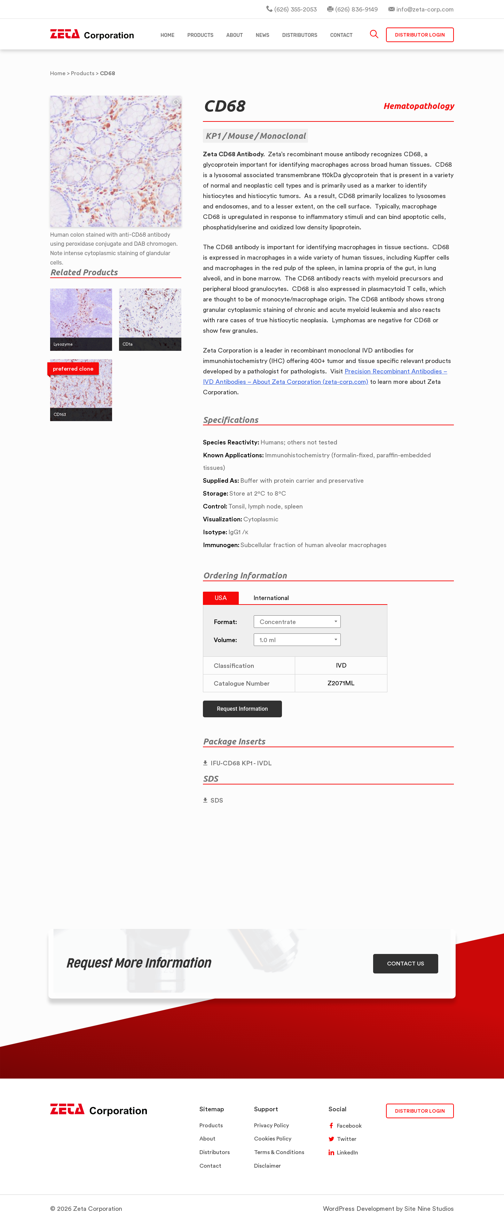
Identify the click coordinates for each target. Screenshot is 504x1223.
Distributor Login (420, 35)
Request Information (242, 708)
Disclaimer (267, 1165)
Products (211, 1125)
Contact (210, 1165)
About (207, 1138)
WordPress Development (358, 1208)
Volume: (225, 640)
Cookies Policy (272, 1138)
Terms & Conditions (279, 1152)
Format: (225, 621)
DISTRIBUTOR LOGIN (420, 1111)
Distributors (214, 1152)
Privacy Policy (271, 1125)
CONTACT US (405, 963)
